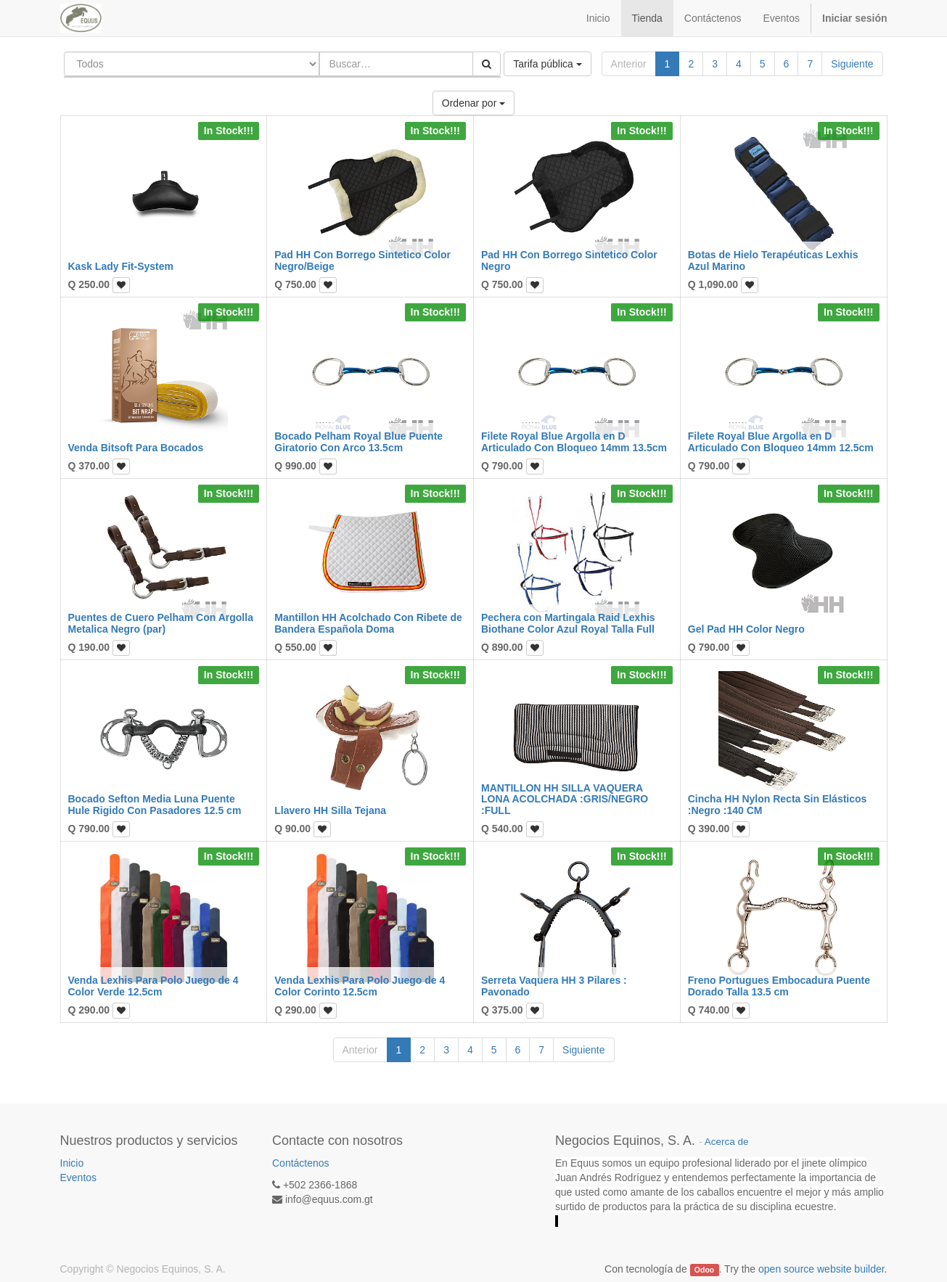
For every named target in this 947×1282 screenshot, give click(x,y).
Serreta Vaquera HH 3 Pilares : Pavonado (554, 985)
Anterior (629, 64)
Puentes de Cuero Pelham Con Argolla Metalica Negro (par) (160, 623)
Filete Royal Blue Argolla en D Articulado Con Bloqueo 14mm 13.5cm (574, 441)
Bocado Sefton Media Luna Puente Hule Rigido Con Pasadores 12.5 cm (155, 804)
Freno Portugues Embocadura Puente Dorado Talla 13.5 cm (779, 985)
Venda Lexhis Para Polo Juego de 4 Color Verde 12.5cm (153, 985)
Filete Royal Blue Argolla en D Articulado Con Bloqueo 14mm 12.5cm (781, 441)
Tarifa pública (547, 64)
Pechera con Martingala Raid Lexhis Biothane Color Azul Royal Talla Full (568, 623)
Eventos (78, 1177)
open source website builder (821, 1269)
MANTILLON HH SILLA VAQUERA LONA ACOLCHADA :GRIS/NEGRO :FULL (564, 799)
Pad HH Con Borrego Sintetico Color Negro (569, 260)
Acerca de (727, 1141)
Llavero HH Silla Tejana (330, 810)
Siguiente (852, 64)
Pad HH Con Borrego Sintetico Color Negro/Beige (362, 260)
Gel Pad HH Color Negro (746, 629)
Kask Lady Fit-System (121, 266)
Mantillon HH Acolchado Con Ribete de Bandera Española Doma (368, 623)
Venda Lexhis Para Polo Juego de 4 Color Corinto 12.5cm (359, 985)
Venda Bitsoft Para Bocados (136, 447)
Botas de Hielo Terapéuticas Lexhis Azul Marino (773, 260)
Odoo (704, 1269)
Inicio (72, 1163)
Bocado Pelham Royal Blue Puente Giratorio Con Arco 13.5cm (358, 441)
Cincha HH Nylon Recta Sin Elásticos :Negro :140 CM (777, 804)
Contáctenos (300, 1163)
